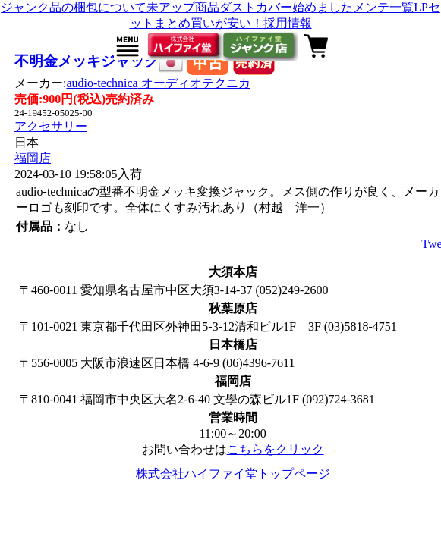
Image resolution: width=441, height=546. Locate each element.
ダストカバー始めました (286, 7)
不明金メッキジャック (86, 61)
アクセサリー (50, 126)
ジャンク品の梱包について (73, 7)
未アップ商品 (182, 7)
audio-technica (158, 83)
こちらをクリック (275, 449)
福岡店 (32, 158)
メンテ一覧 (383, 7)
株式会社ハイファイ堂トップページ (233, 473)
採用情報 (287, 23)
